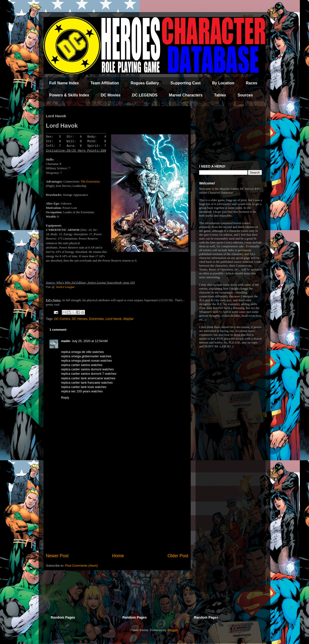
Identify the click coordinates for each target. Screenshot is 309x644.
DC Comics (62, 319)
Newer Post (57, 555)
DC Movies (110, 95)
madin (65, 341)
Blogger (173, 630)
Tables (220, 95)
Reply (65, 397)
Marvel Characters (186, 95)
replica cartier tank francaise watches (87, 382)
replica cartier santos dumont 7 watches (88, 373)
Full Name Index (64, 83)
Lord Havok (113, 319)
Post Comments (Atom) (81, 565)
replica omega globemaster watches (86, 356)
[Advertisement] (117, 513)
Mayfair (128, 319)
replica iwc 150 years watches (82, 391)
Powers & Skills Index (69, 95)
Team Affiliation (105, 83)
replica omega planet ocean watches (86, 360)
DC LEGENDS (144, 95)
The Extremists (90, 181)
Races (251, 83)
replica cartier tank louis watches (83, 387)
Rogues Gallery (145, 83)
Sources (245, 95)
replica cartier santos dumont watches (87, 369)
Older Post (178, 555)
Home (118, 555)
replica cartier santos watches (81, 365)
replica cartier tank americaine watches (88, 378)
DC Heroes (79, 319)
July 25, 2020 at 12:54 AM (90, 341)
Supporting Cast (185, 83)
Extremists (96, 319)
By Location (223, 83)
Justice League (65, 287)
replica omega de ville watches (82, 352)
